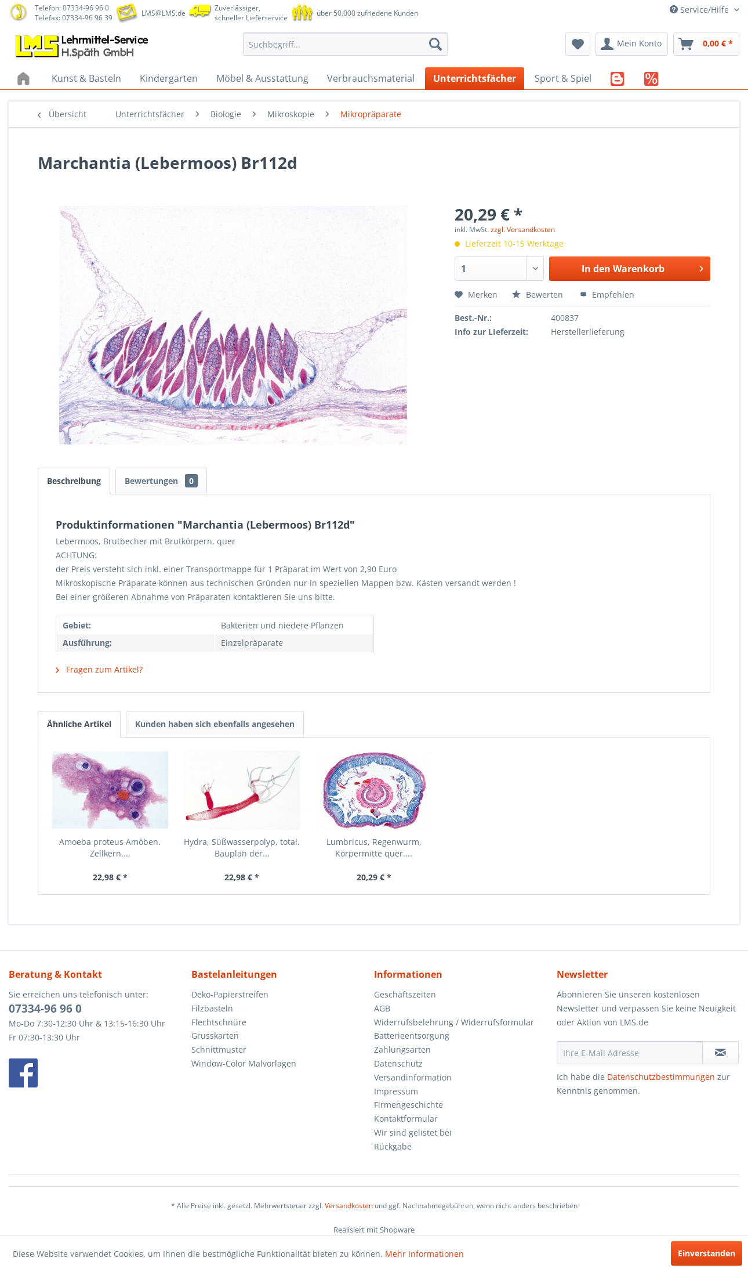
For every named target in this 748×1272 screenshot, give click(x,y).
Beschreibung (74, 480)
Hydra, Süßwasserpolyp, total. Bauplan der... (242, 847)
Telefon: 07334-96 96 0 (72, 8)
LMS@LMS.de (163, 13)
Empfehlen (607, 294)
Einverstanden (706, 1253)
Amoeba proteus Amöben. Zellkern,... (110, 847)
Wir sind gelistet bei (413, 1132)
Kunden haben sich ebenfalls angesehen (215, 723)
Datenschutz (398, 1063)
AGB (382, 1008)
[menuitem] (345, 44)
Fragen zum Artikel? (99, 669)
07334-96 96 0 (45, 1008)
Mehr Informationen (424, 1253)
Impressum (396, 1091)
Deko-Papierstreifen (229, 994)
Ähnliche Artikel (79, 723)
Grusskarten (215, 1035)
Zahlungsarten (402, 1049)
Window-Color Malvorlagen (243, 1063)
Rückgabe (393, 1146)
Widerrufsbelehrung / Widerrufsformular (454, 1022)
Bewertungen (161, 480)
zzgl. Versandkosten (523, 229)
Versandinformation (413, 1077)
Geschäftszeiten (405, 994)
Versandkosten (349, 1205)
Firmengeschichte (408, 1104)
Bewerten (538, 294)
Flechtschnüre (218, 1022)
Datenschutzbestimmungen (661, 1076)
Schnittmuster (218, 1049)
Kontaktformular (406, 1118)
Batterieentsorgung (411, 1035)
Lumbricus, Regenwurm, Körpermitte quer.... (374, 847)
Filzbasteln (212, 1008)
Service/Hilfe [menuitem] (700, 9)
